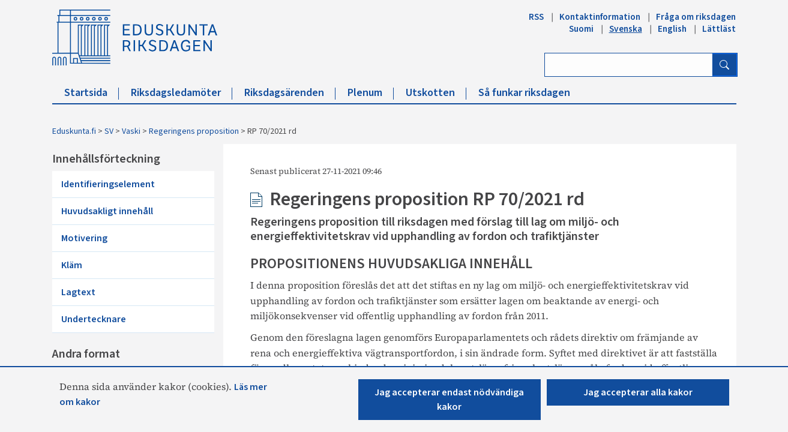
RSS (536, 16)
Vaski (131, 131)
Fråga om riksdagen (696, 16)
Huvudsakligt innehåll (107, 211)
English (672, 28)
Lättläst (719, 28)
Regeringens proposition (194, 131)
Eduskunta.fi (74, 131)
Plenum (370, 92)
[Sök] (724, 64)
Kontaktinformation (599, 16)
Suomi (581, 28)
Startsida (91, 92)
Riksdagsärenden (289, 92)
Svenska (625, 28)
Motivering (84, 238)
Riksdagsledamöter (181, 92)
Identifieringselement (108, 184)
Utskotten (436, 92)
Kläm (71, 265)
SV (108, 131)
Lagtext (78, 292)
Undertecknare (93, 319)
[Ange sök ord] (628, 64)
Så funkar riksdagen (524, 92)
